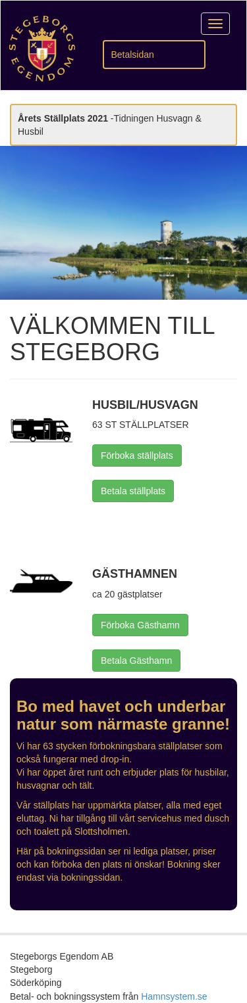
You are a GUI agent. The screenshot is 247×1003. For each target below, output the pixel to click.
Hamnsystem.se (174, 996)
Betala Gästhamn (136, 660)
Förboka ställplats (137, 455)
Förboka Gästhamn (140, 625)
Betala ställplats (133, 491)
